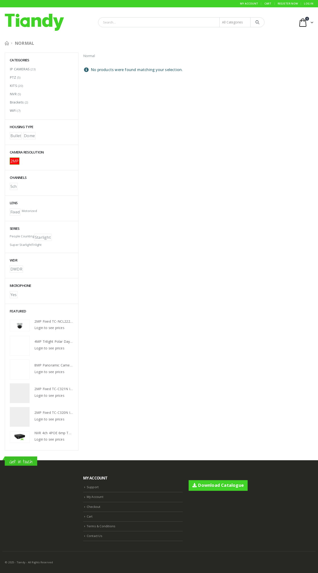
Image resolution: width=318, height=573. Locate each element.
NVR (13, 94)
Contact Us (94, 536)
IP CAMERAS (20, 69)
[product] (20, 325)
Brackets (17, 102)
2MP (14, 161)
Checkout (93, 507)
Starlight (43, 237)
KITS (13, 85)
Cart (268, 3)
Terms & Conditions (101, 526)
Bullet (15, 135)
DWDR (16, 269)
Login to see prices (49, 327)
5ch (13, 186)
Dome (29, 135)
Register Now (288, 3)
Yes (13, 294)
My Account (249, 3)
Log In (308, 3)
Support (93, 487)
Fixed (15, 212)
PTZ (13, 77)
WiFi (13, 110)
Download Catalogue (218, 485)
